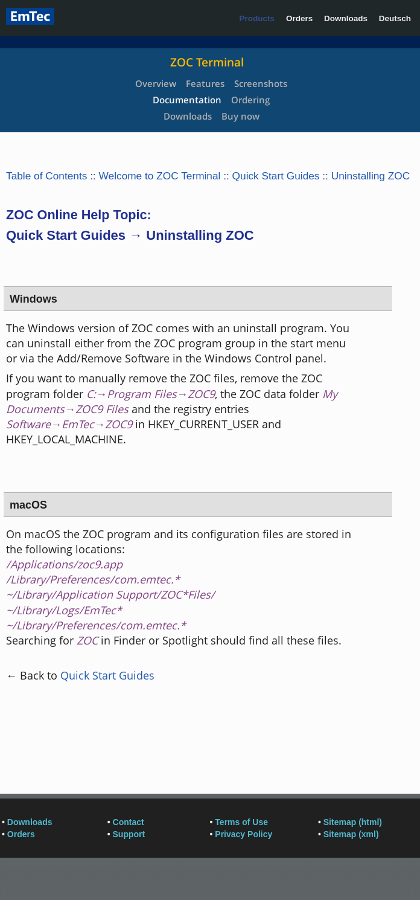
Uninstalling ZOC (370, 176)
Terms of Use (241, 822)
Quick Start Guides (276, 176)
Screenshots (260, 83)
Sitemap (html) (352, 822)
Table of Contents (46, 176)
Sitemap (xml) (351, 834)
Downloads (346, 18)
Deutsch (395, 18)
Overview (155, 83)
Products (257, 18)
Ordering (250, 100)
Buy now (240, 116)
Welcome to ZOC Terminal (160, 176)
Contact (128, 822)
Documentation (187, 100)
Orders (299, 18)
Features (205, 83)
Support (129, 834)
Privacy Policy (243, 834)
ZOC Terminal (207, 62)
